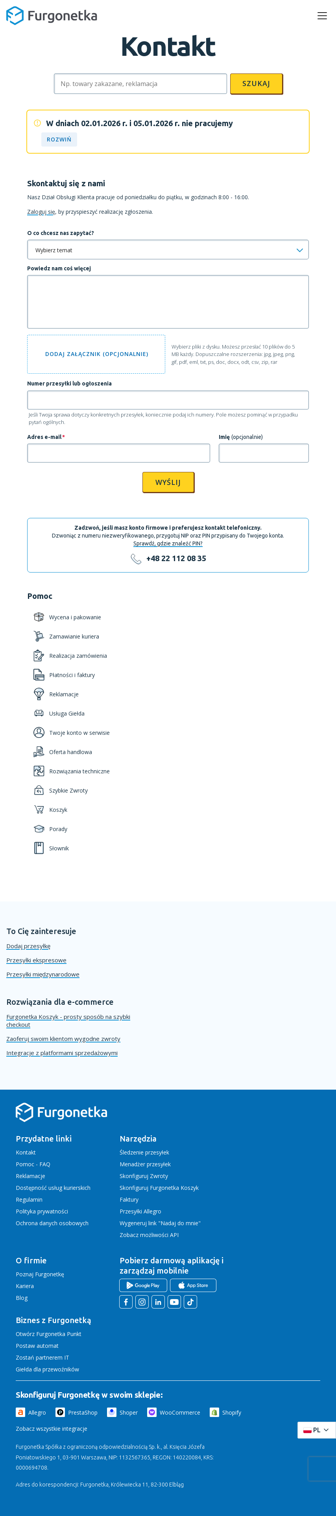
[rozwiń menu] (322, 15)
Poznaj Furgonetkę (40, 1274)
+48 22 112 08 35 (176, 558)
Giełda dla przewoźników (47, 1369)
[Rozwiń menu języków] (316, 1430)
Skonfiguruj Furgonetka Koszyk (159, 1187)
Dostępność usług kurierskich (53, 1187)
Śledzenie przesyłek (144, 1152)
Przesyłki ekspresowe (36, 960)
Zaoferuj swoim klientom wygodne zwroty (63, 1038)
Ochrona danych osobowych (52, 1223)
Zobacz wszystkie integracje (51, 1428)
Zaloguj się (41, 211)
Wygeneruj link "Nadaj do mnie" (160, 1223)
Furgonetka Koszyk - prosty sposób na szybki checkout (68, 1020)
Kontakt (26, 1152)
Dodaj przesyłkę (28, 946)
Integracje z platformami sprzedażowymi (62, 1053)
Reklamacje (30, 1176)
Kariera (25, 1286)
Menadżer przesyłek (145, 1164)
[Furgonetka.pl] (51, 15)
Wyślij (168, 482)
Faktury (129, 1199)
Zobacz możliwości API (149, 1235)
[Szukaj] (140, 83)
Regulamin (29, 1199)
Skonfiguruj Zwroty (144, 1176)
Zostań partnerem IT (42, 1357)
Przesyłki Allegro (140, 1211)
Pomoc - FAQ (33, 1164)
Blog (22, 1297)
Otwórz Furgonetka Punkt (48, 1334)
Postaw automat (37, 1345)
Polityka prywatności (42, 1211)
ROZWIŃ (59, 139)
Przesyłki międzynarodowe (42, 974)
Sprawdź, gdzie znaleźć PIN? (168, 543)
